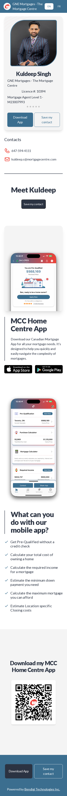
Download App (20, 119)
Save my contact (46, 119)
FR (59, 6)
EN (49, 6)
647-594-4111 (21, 151)
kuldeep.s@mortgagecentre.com (33, 159)
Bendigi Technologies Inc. (42, 789)
